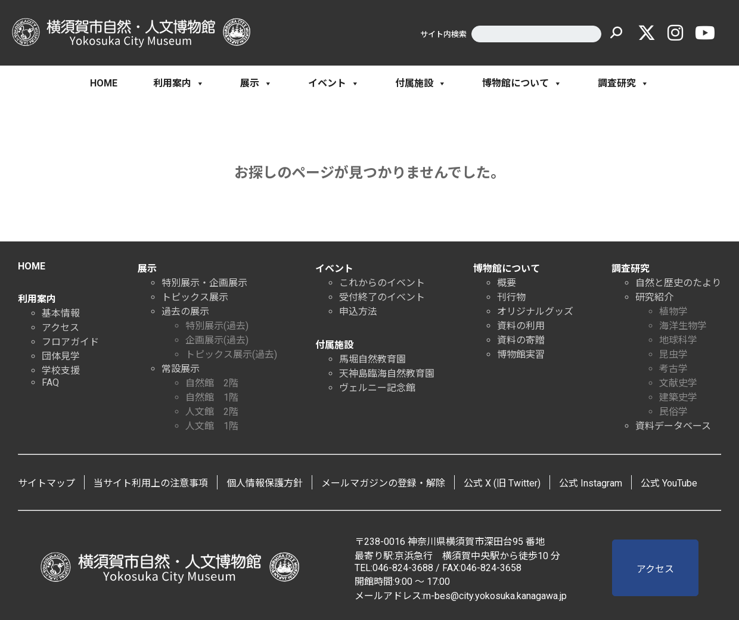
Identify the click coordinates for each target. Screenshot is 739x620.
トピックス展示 (195, 297)
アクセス (60, 327)
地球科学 (678, 340)
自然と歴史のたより (678, 283)
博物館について (522, 83)
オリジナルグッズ (535, 311)
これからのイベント (382, 283)
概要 (506, 283)
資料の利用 (521, 325)
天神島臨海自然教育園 (386, 373)
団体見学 (61, 356)
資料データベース (673, 426)
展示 (256, 83)
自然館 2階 (211, 383)
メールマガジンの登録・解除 (383, 483)
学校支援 (61, 370)
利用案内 (178, 83)
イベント (333, 83)
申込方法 (358, 311)
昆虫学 (673, 354)
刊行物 (511, 297)
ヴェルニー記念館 (377, 387)
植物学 (673, 311)
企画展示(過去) (217, 340)
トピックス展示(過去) (231, 354)
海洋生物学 (683, 325)
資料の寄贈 (521, 340)
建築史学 (678, 397)
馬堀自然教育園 (372, 359)
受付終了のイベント (382, 297)
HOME (103, 83)
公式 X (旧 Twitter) (502, 483)
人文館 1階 (211, 426)
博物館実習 (521, 354)
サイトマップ (46, 483)
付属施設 (420, 83)
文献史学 (678, 383)
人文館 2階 (211, 411)
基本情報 (61, 313)
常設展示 (181, 368)
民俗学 (673, 411)
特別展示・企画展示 (204, 283)
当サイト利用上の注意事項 (151, 483)
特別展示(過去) (217, 325)
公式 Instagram (590, 483)
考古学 (673, 368)
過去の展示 (185, 311)
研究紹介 (654, 297)
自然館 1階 (211, 397)
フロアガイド (70, 342)
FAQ (50, 382)
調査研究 (623, 83)
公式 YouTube (669, 483)
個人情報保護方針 (264, 483)
